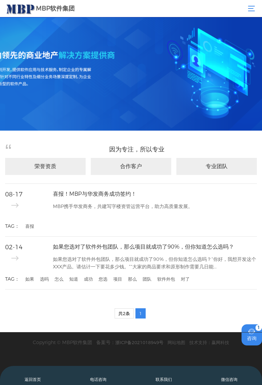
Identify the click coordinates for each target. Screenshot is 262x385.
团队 (147, 279)
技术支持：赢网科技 (209, 342)
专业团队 (217, 166)
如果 (29, 279)
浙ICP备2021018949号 (139, 342)
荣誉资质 (45, 166)
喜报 (29, 226)
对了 (185, 279)
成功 (88, 279)
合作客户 (131, 166)
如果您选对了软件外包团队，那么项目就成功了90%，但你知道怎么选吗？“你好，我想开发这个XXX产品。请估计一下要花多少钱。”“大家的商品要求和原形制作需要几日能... (154, 263)
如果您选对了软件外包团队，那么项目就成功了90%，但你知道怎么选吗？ (143, 246)
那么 (132, 279)
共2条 (124, 313)
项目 (117, 279)
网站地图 (176, 342)
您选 (103, 279)
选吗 (44, 279)
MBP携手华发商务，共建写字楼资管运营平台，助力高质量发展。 (123, 206)
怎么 (59, 279)
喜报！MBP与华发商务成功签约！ (94, 194)
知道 (73, 279)
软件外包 (166, 279)
